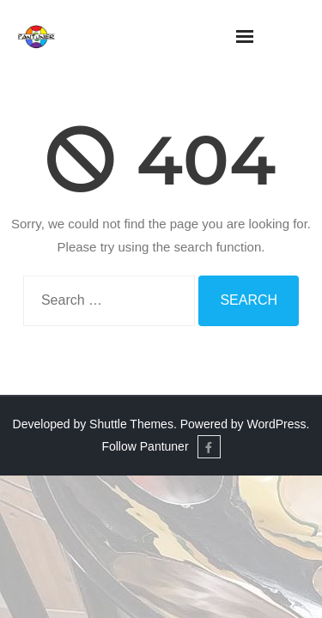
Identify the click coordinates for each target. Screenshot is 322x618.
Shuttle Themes (131, 424)
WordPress (277, 424)
